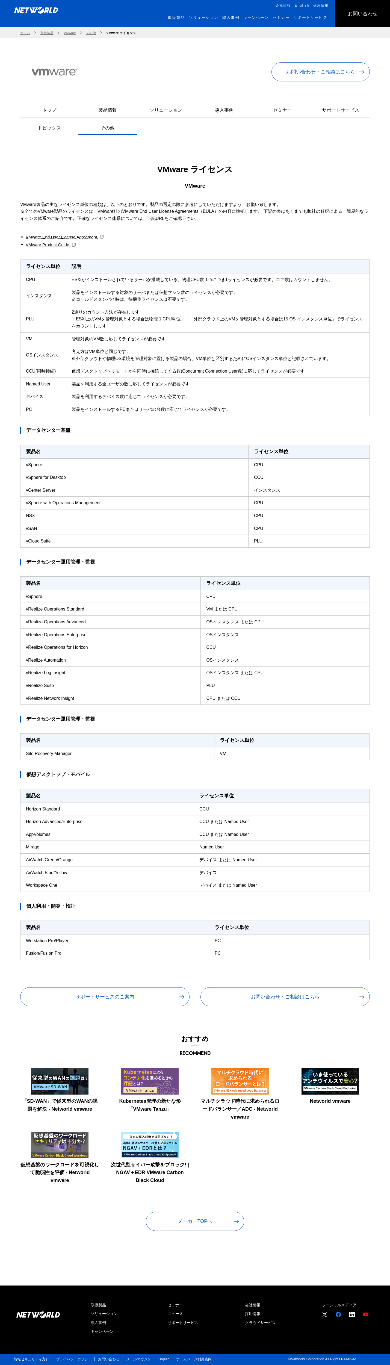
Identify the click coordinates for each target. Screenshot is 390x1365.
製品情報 (107, 110)
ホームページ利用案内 (194, 1359)
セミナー (282, 110)
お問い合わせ (108, 1359)
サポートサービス (340, 110)
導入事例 (224, 110)
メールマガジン (138, 1359)
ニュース (175, 1314)
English (164, 1359)
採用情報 (252, 1314)
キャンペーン (102, 1331)
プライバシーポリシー (73, 1359)
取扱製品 (98, 1305)
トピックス (49, 128)
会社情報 (252, 1305)
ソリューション (166, 110)
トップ (49, 110)
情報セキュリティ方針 (31, 1359)
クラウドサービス (260, 1322)
